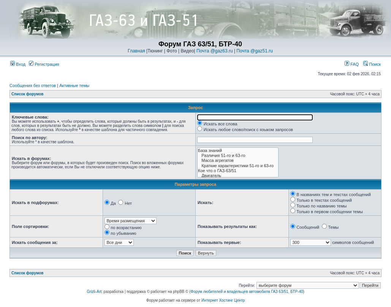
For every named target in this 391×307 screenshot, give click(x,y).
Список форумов (27, 94)
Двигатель (238, 175)
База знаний (238, 150)
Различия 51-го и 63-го (238, 155)
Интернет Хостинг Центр (223, 300)
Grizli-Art (94, 292)
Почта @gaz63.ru (214, 51)
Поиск (372, 64)
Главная (136, 51)
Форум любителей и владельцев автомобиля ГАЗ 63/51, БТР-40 (247, 292)
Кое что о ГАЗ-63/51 (238, 170)
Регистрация (44, 64)
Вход (17, 64)
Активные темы (74, 85)
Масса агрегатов (238, 160)
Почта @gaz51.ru (254, 51)
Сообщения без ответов (32, 85)
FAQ (352, 64)
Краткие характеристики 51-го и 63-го (238, 165)
